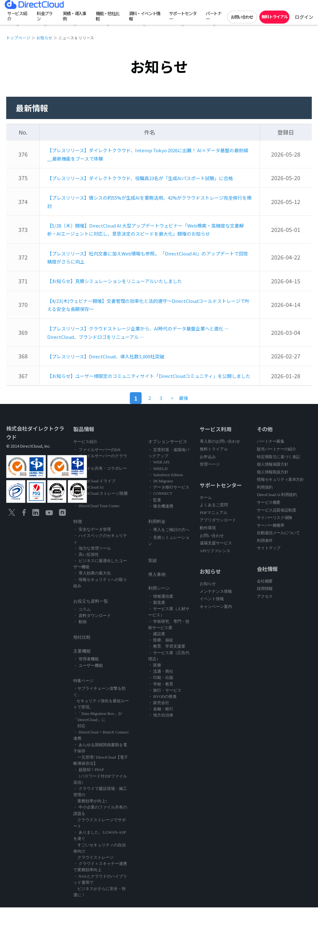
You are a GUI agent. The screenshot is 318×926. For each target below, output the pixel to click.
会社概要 (264, 599)
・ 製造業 (156, 621)
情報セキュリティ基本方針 (280, 498)
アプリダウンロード (218, 538)
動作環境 (208, 546)
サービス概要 (268, 521)
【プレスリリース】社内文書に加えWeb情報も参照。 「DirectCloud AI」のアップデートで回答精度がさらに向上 (147, 270)
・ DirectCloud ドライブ (94, 499)
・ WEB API (159, 480)
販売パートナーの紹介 (276, 467)
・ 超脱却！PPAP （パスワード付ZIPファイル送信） (100, 794)
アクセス (264, 615)
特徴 (77, 540)
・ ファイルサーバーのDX (96, 468)
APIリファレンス (215, 569)
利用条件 (264, 559)
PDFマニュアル (213, 531)
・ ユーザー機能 (87, 684)
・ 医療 (154, 683)
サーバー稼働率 (270, 544)
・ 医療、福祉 (160, 658)
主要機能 (82, 669)
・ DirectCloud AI (88, 505)
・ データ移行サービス (168, 505)
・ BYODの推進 (162, 715)
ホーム (206, 516)
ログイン (304, 17)
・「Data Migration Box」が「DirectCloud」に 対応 (97, 738)
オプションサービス (167, 460)
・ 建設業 (156, 652)
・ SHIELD (157, 487)
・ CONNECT (160, 512)
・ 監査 (154, 518)
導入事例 (157, 593)
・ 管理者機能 (85, 677)
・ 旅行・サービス (164, 709)
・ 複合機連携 (160, 524)
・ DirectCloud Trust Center (96, 524)
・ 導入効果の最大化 (92, 591)
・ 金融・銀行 (160, 727)
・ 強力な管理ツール (92, 567)
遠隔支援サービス (216, 561)
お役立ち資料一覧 (90, 620)
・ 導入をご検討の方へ (168, 548)
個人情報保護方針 (272, 483)
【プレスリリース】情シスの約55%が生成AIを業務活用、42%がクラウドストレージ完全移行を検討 (147, 208)
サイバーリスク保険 (274, 536)
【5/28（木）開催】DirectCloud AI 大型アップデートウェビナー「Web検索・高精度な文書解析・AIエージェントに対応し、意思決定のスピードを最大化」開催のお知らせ (147, 239)
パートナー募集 (270, 460)
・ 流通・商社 (160, 690)
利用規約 (264, 505)
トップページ (18, 38)
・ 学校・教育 (160, 702)
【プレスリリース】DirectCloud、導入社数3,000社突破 (117, 367)
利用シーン (159, 607)
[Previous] (175, 417)
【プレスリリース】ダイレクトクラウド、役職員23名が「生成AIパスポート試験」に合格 (148, 181)
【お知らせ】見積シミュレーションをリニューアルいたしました (128, 294)
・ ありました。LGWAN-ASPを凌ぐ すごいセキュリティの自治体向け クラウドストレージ (99, 863)
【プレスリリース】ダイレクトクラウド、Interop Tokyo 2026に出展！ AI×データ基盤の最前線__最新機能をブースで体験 (148, 154)
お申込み (208, 475)
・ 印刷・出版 (160, 696)
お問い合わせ (242, 17)
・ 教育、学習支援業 (166, 664)
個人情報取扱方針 (272, 490)
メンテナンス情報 (216, 610)
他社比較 (82, 656)
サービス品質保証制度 (276, 528)
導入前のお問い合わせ (220, 460)
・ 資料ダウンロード (92, 634)
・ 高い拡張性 (85, 573)
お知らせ (44, 38)
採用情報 (264, 607)
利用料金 (157, 540)
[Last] (193, 417)
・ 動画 (79, 640)
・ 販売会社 (158, 721)
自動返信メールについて (278, 551)
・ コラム (81, 628)
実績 (152, 579)
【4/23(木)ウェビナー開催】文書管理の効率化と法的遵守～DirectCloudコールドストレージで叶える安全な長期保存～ (148, 317)
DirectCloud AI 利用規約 (277, 513)
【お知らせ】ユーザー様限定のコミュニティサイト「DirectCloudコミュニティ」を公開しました (149, 390)
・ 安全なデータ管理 (92, 548)
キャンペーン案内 (216, 625)
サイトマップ (268, 566)
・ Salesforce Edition (165, 493)
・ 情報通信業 (160, 615)
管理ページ (210, 483)
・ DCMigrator (160, 499)
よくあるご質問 (214, 523)
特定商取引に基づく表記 (278, 475)
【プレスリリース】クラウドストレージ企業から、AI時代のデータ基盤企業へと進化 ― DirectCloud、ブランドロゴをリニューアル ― (147, 344)
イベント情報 (212, 617)
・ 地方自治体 (160, 733)
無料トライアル (274, 17)
